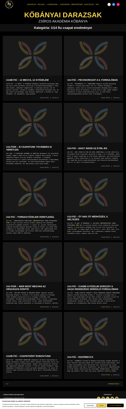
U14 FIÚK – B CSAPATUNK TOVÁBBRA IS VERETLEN (29, 148)
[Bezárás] (124, 400)
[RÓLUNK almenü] (45, 4)
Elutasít (102, 405)
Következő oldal (114, 384)
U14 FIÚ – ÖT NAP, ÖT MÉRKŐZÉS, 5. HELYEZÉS (87, 218)
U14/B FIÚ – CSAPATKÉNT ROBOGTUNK (28, 356)
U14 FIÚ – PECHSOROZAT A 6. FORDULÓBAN (92, 80)
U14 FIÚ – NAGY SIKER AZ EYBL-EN (87, 148)
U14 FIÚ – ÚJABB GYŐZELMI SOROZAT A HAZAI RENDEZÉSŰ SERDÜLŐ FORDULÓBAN (92, 287)
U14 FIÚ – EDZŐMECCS (80, 357)
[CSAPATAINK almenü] (58, 4)
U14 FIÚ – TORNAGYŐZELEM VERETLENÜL (30, 217)
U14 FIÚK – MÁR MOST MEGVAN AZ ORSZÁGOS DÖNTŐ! (26, 287)
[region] (63, 404)
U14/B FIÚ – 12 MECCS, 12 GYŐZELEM (27, 80)
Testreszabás (90, 405)
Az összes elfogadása (115, 405)
